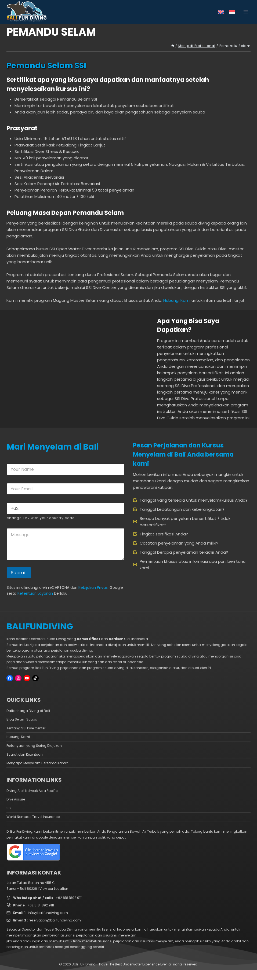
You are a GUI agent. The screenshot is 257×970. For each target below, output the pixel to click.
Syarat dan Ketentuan (24, 754)
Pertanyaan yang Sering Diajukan (34, 745)
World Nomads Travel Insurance (33, 816)
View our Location (53, 888)
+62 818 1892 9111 (69, 897)
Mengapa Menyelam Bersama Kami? (37, 763)
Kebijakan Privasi (93, 587)
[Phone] (65, 508)
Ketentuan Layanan (35, 593)
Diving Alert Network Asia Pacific (32, 790)
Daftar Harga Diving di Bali (28, 710)
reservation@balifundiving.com (55, 920)
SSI (9, 808)
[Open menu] (246, 12)
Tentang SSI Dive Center (25, 728)
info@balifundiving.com (48, 912)
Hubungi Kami (176, 300)
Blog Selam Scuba (21, 719)
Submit (19, 572)
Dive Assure (15, 799)
